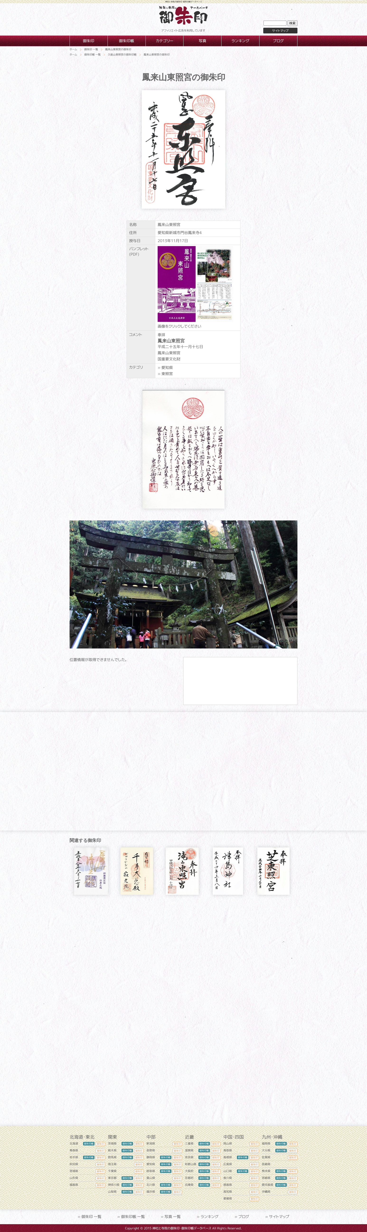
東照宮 (167, 373)
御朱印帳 (89, 1143)
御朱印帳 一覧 (133, 1216)
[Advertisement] (183, 943)
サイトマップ (280, 30)
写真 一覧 (173, 1216)
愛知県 (167, 367)
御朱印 (100, 1143)
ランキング (210, 1216)
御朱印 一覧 (91, 1216)
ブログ (243, 1216)
